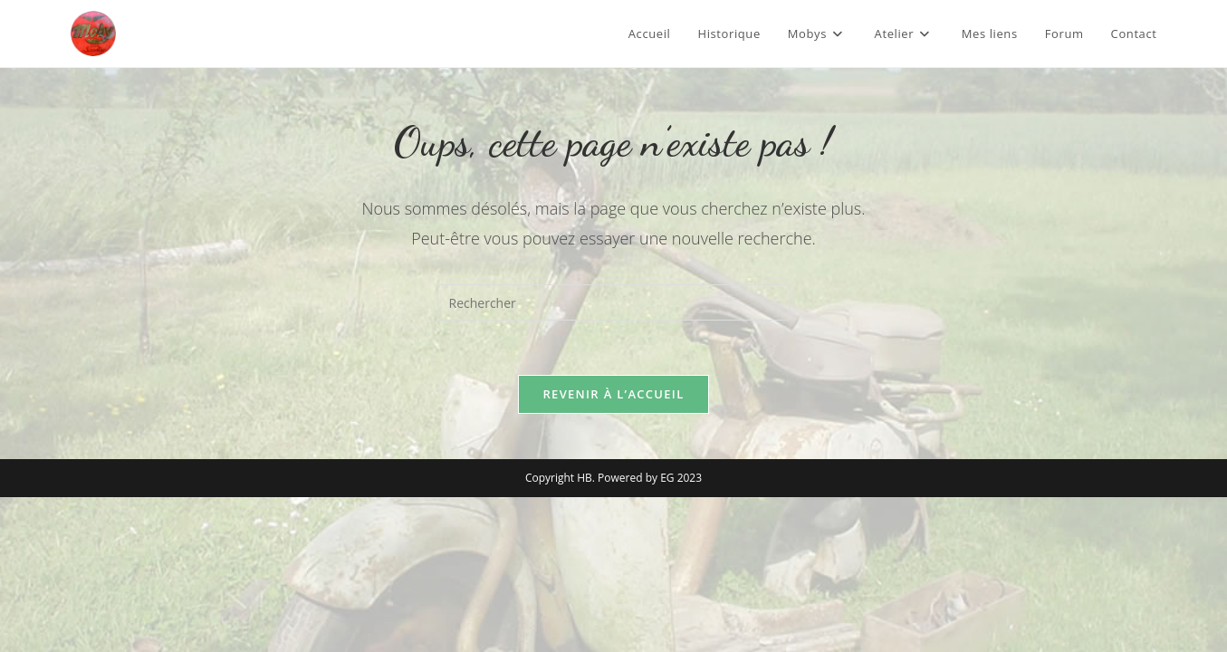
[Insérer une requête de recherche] (614, 302)
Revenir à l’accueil (613, 394)
